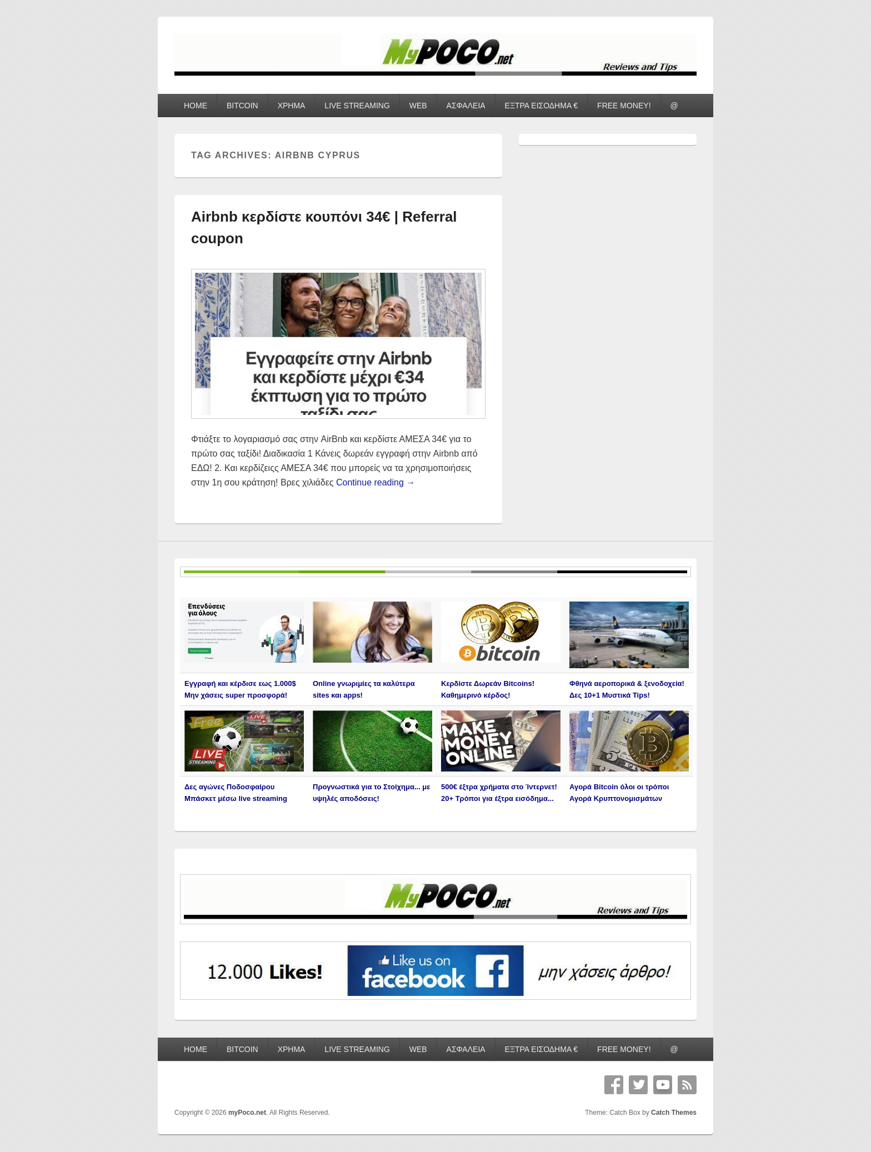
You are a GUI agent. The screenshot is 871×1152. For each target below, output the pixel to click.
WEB (418, 105)
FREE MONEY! (623, 105)
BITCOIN (242, 105)
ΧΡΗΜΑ (292, 105)
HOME (195, 105)
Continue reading (375, 482)
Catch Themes (674, 1112)
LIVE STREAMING (356, 105)
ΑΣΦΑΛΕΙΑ (466, 105)
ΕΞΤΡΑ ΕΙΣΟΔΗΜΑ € (541, 105)
